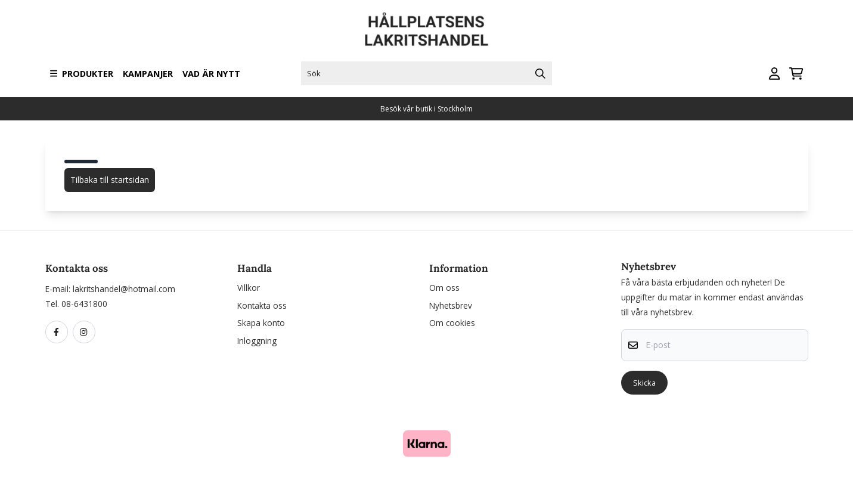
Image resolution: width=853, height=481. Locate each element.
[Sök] (426, 73)
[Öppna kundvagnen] (796, 74)
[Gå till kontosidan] (774, 74)
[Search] (540, 73)
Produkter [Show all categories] (82, 73)
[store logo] (427, 29)
